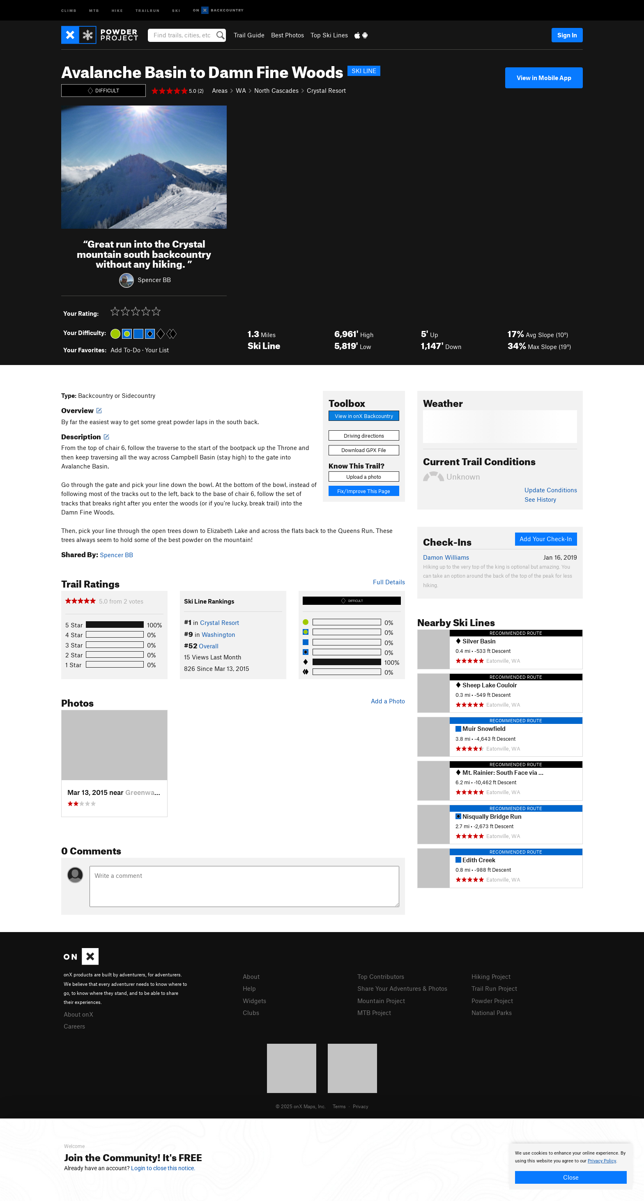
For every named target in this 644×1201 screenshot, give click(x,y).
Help (249, 988)
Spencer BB (154, 279)
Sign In (567, 35)
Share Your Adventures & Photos (402, 988)
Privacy (360, 1106)
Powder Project (492, 1000)
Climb (69, 10)
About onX (78, 1014)
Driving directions (364, 435)
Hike (117, 10)
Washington (218, 634)
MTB (94, 10)
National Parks (492, 1012)
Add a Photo (388, 701)
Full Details (389, 582)
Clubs (251, 1012)
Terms (339, 1106)
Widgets (254, 1000)
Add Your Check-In (546, 538)
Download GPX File (363, 450)
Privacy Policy (602, 1161)
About (251, 976)
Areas (220, 90)
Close (571, 1177)
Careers (74, 1026)
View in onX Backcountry (364, 416)
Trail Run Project (494, 988)
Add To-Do (125, 350)
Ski (176, 10)
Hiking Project (491, 976)
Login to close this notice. (163, 1168)
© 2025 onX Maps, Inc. (301, 1106)
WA (241, 90)
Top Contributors (380, 976)
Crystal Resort (326, 90)
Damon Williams (446, 557)
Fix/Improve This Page (363, 491)
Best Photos (287, 35)
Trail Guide (249, 35)
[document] (571, 1166)
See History (540, 499)
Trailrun (148, 10)
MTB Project (374, 1012)
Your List (157, 350)
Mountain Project (381, 1000)
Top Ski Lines (329, 35)
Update (550, 490)
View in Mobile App (544, 77)
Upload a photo (363, 476)
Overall (208, 646)
